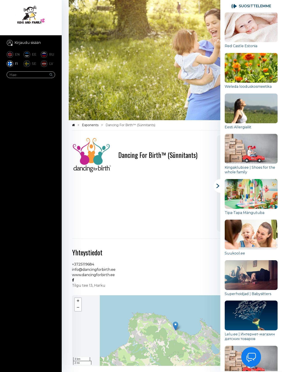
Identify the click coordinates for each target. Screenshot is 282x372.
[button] (175, 326)
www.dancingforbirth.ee (93, 275)
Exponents (90, 125)
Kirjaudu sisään (28, 43)
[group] (251, 32)
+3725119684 (83, 264)
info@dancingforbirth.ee (93, 269)
